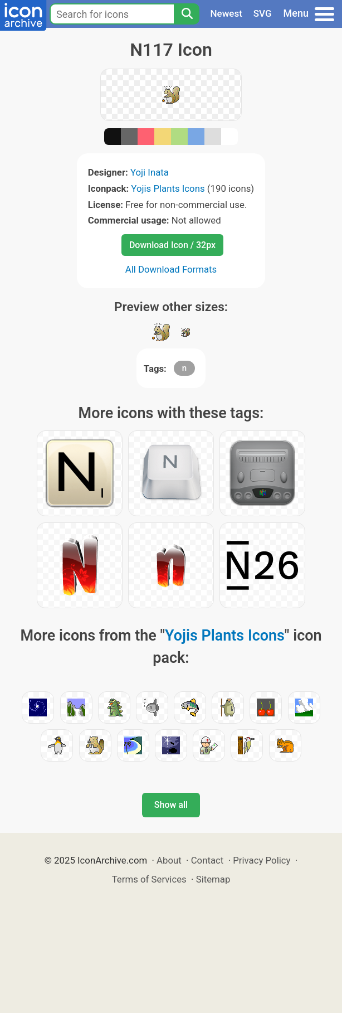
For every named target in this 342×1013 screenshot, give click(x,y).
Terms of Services (149, 879)
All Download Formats (171, 269)
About (169, 860)
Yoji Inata (149, 172)
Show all (171, 804)
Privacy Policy (261, 860)
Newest (226, 13)
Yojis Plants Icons (167, 188)
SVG (262, 13)
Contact (207, 860)
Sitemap (213, 879)
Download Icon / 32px (172, 245)
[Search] (186, 14)
